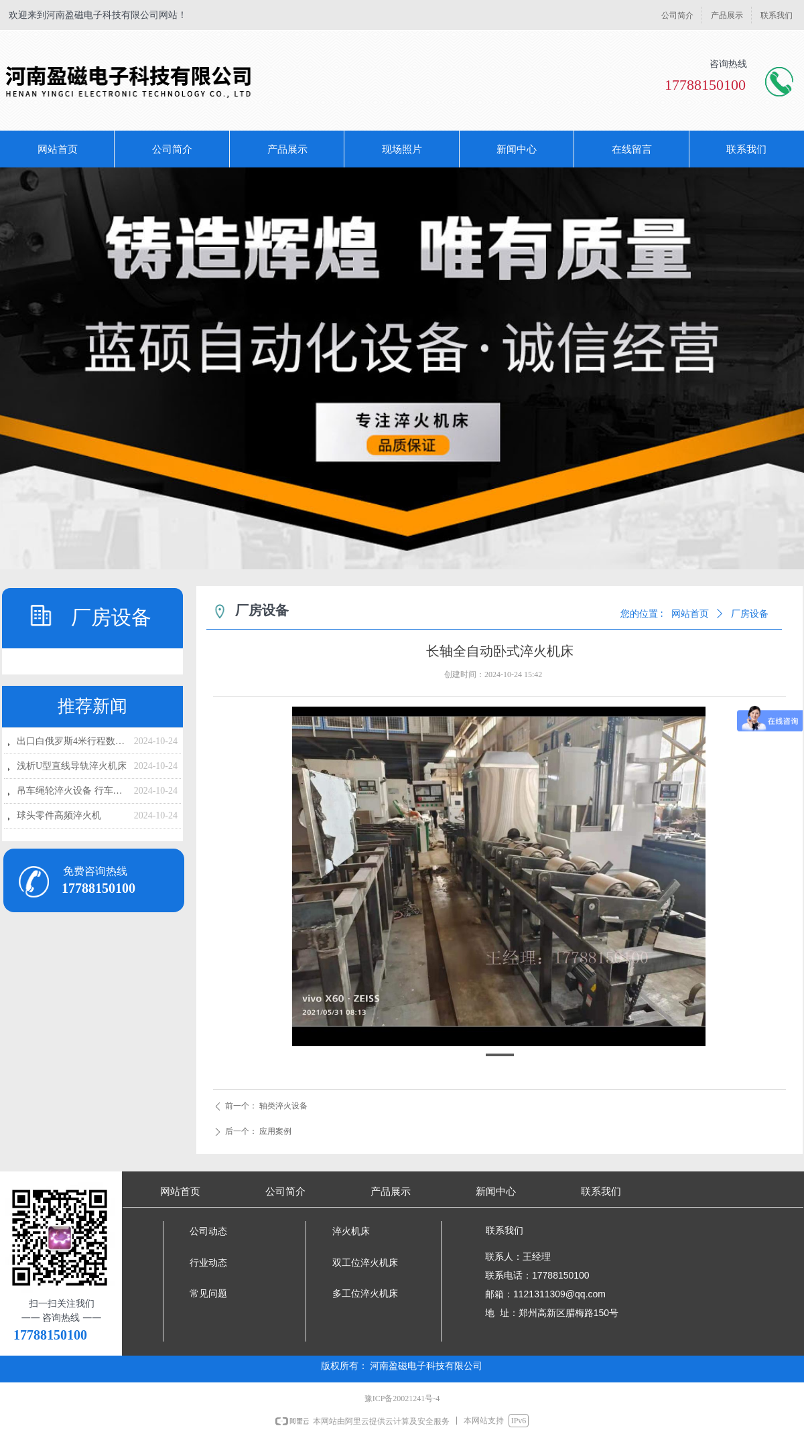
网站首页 (690, 614)
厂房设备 (749, 614)
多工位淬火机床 (365, 1294)
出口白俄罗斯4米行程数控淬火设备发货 (72, 741)
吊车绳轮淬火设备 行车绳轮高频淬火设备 (72, 791)
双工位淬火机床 (365, 1263)
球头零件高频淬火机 (59, 815)
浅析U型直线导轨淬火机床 (72, 766)
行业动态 (208, 1263)
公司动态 (208, 1231)
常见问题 (208, 1294)
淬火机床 (351, 1231)
